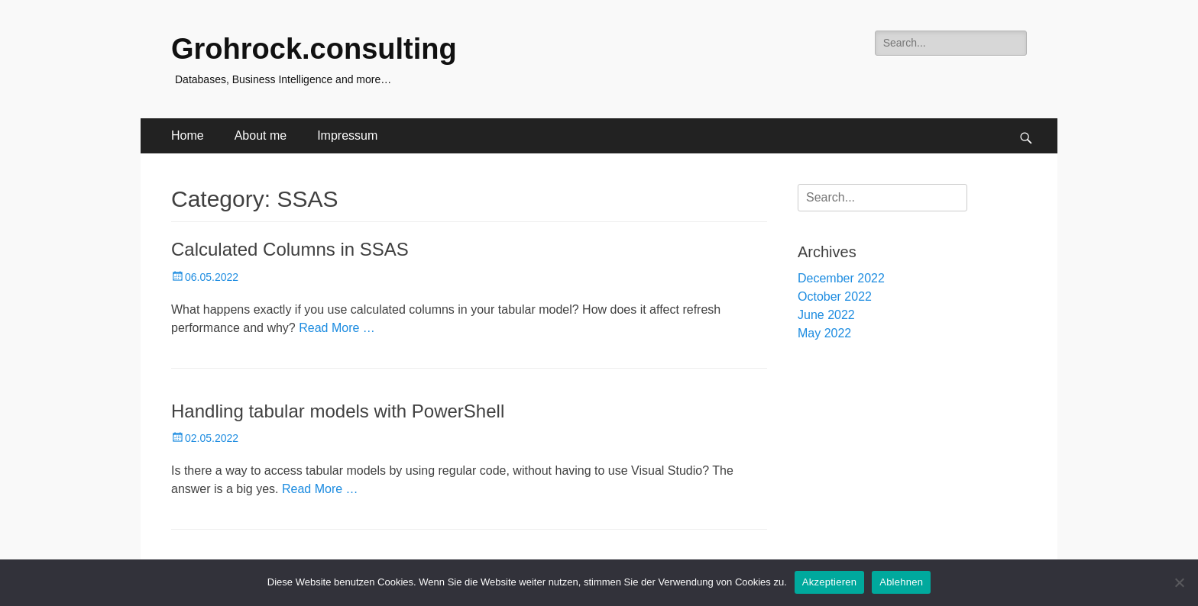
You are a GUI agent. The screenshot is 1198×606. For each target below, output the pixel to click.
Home (187, 135)
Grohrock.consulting (314, 49)
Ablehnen (901, 582)
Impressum (347, 135)
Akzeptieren (829, 582)
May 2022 (824, 333)
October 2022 (835, 296)
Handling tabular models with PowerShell (337, 411)
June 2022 (826, 314)
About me (261, 135)
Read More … (337, 327)
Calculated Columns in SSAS (290, 249)
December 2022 (841, 278)
